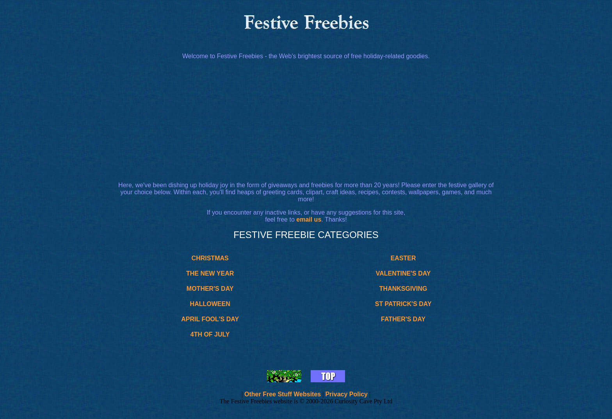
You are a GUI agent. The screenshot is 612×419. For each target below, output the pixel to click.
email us (308, 219)
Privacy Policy (346, 394)
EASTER (403, 258)
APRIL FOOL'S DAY (210, 319)
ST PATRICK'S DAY (403, 304)
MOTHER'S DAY (210, 288)
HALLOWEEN (210, 304)
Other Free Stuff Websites (282, 394)
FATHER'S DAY (403, 319)
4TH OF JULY (210, 334)
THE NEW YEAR (210, 273)
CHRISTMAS (210, 258)
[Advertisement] (306, 120)
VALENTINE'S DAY (403, 273)
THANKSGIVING (403, 288)
